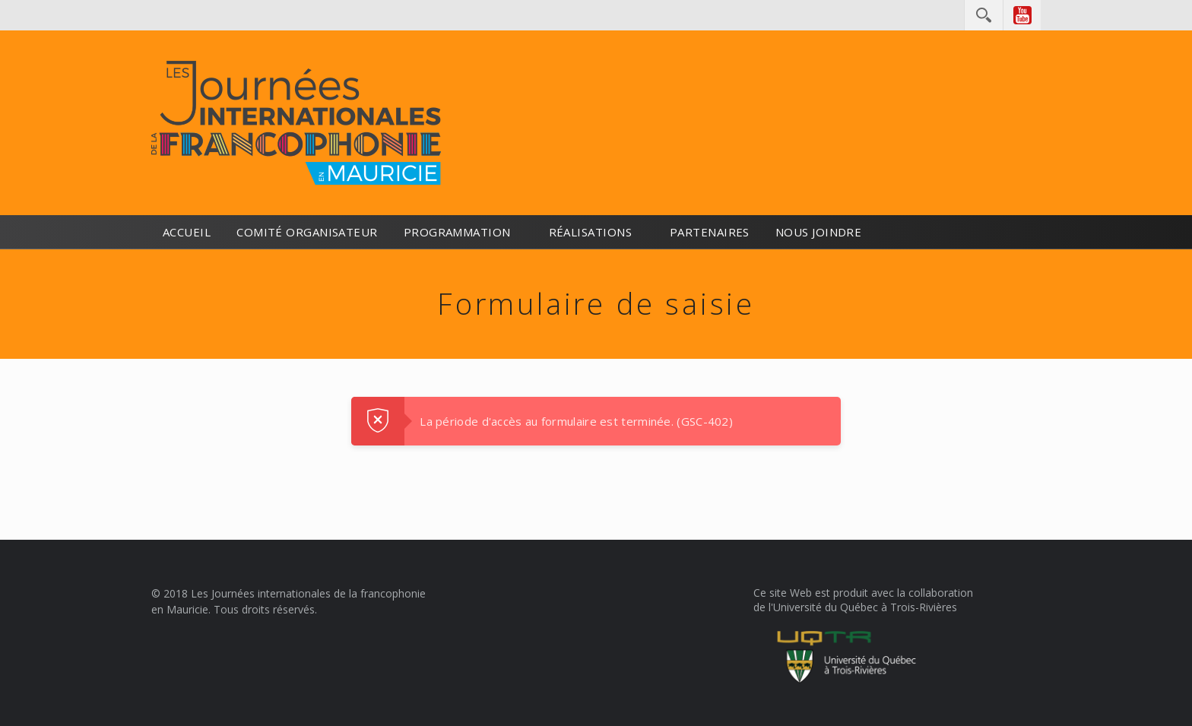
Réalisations (590, 231)
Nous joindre (818, 231)
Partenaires (710, 231)
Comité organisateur (307, 231)
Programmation (457, 231)
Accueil (187, 231)
